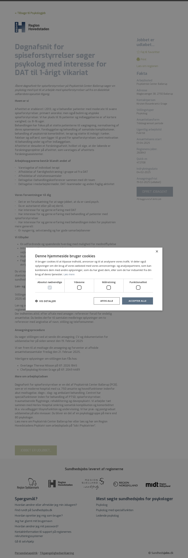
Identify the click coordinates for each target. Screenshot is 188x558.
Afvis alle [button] (105, 300)
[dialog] (94, 279)
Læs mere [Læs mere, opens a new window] (69, 274)
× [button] (157, 251)
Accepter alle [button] (136, 300)
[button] (45, 300)
